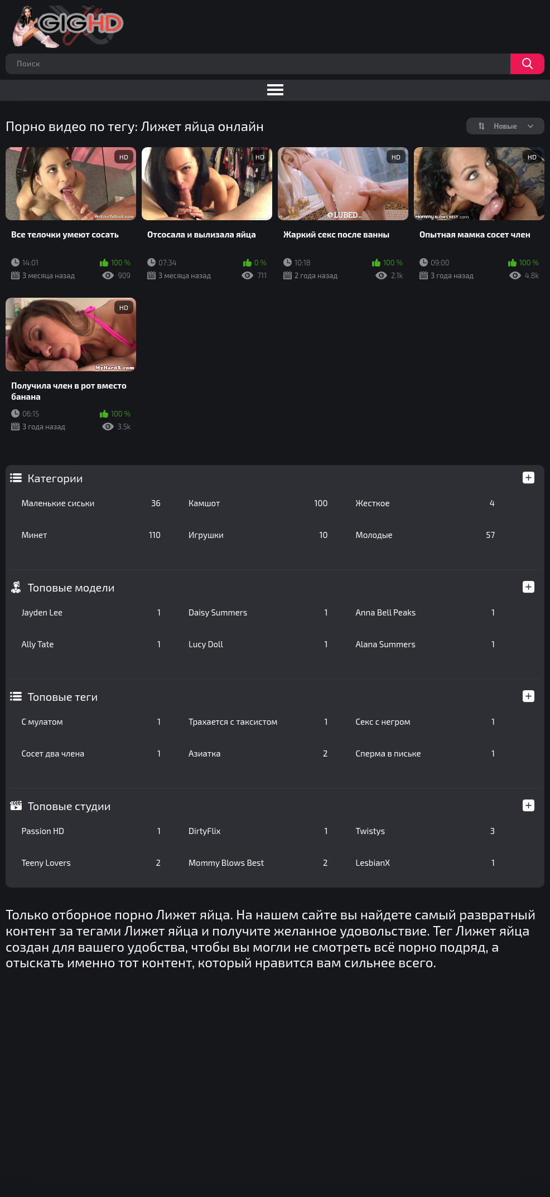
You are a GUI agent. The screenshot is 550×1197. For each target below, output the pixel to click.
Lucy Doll (258, 644)
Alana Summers (425, 644)
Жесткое (425, 503)
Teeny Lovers (91, 862)
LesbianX (425, 862)
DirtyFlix (258, 831)
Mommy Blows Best (258, 862)
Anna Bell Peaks (425, 612)
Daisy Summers (258, 612)
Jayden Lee (91, 612)
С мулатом (91, 721)
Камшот (258, 503)
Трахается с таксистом (258, 721)
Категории (55, 477)
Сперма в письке (425, 753)
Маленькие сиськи (91, 503)
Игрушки (258, 535)
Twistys (425, 831)
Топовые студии (68, 805)
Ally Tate (91, 644)
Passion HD (91, 831)
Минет (91, 535)
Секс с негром (425, 721)
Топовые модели (70, 587)
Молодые (425, 535)
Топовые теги (62, 696)
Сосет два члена (91, 753)
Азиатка (258, 753)
